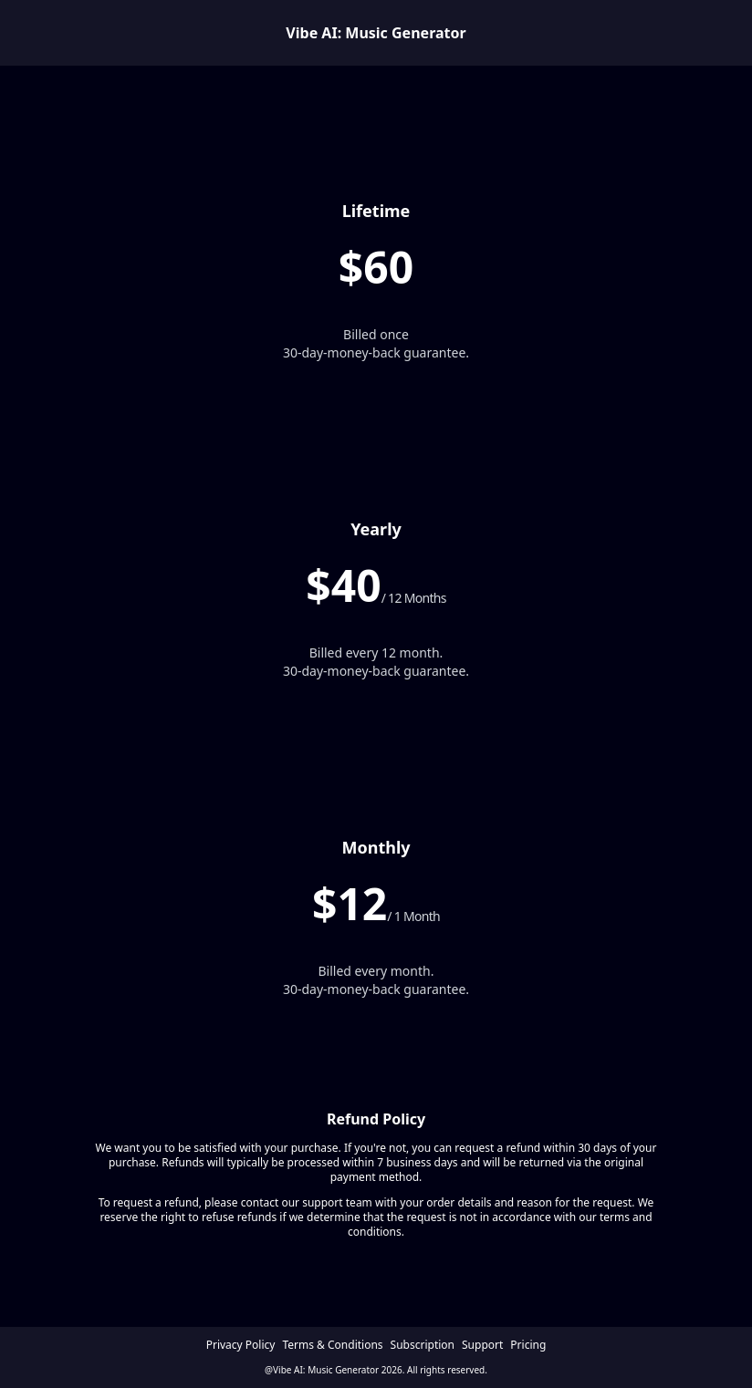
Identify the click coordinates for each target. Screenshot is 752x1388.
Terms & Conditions (332, 1345)
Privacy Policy (241, 1345)
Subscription (422, 1345)
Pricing (528, 1345)
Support (482, 1345)
